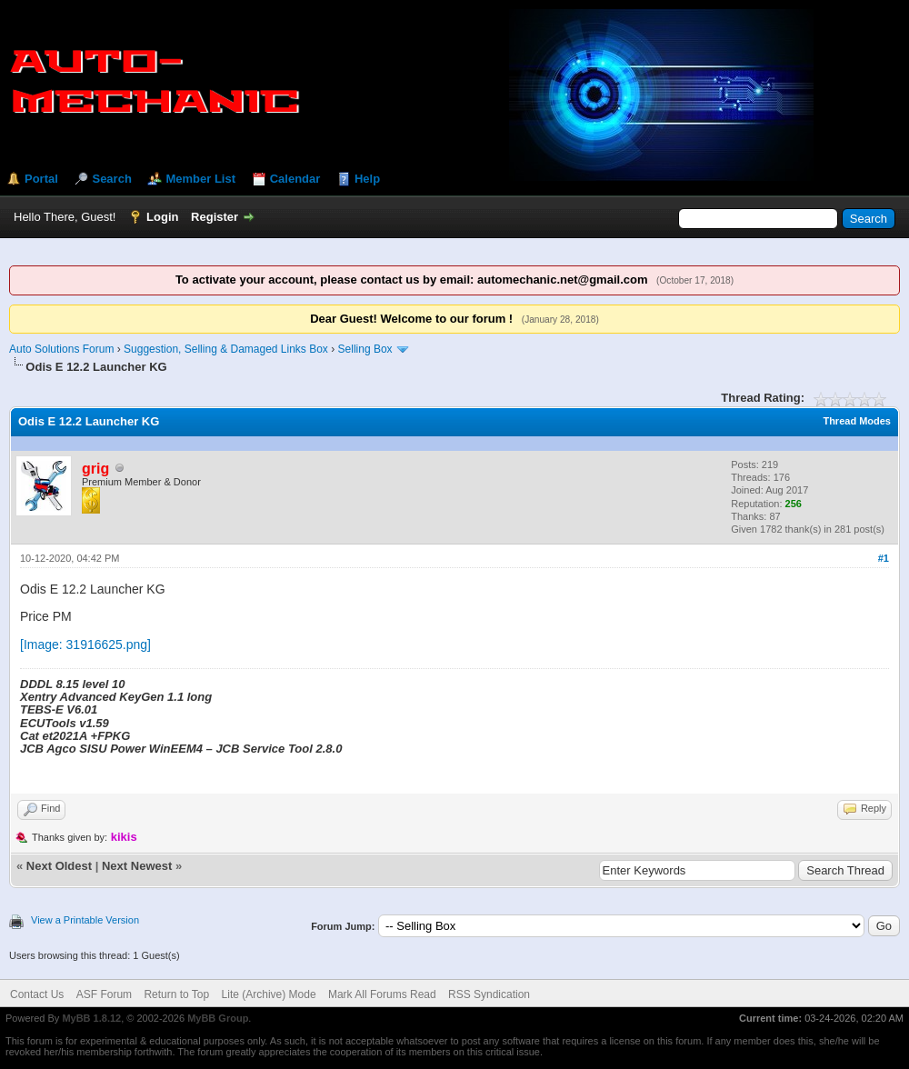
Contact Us (37, 994)
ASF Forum (104, 994)
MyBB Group (217, 1018)
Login (162, 217)
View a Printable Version (85, 919)
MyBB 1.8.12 (91, 1018)
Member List (200, 178)
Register (214, 217)
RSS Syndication (489, 994)
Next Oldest (59, 866)
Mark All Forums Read (382, 994)
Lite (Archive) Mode (269, 994)
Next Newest (137, 866)
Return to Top (176, 994)
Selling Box (365, 349)
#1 (883, 558)
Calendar (295, 178)
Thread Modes (857, 420)
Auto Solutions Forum (61, 349)
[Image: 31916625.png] (85, 644)
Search (111, 178)
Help (367, 178)
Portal (41, 178)
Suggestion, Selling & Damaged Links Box (226, 349)
